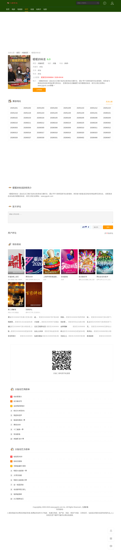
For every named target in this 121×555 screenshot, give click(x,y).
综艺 (26, 9)
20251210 (80, 108)
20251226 (67, 113)
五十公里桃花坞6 (99, 322)
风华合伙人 (99, 331)
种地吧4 (72, 331)
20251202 (27, 108)
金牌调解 (72, 326)
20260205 (80, 118)
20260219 (67, 123)
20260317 (40, 133)
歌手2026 (20, 331)
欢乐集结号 (83, 277)
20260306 (54, 128)
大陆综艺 (25, 53)
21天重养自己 (17, 499)
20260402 (80, 138)
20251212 (93, 108)
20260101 (107, 113)
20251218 (27, 113)
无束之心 (72, 336)
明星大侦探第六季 (18, 480)
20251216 (14, 113)
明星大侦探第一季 (18, 471)
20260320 (80, 133)
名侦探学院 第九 (18, 489)
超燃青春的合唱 (46, 317)
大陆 (54, 63)
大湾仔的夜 (16, 475)
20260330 (40, 138)
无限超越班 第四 (18, 466)
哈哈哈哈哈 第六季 (99, 317)
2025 (66, 63)
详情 (52, 85)
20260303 (14, 128)
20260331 (54, 138)
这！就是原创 (17, 485)
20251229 (80, 113)
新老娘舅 (99, 336)
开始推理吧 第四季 (20, 317)
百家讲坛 (29, 309)
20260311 (93, 128)
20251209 (67, 108)
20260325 (107, 133)
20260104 (40, 118)
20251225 (54, 113)
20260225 (80, 123)
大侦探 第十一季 (46, 322)
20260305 (40, 128)
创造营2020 (16, 457)
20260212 (40, 123)
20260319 (67, 133)
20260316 (27, 133)
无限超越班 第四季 (99, 326)
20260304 (27, 128)
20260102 (14, 118)
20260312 (107, 128)
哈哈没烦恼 (16, 461)
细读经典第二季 (17, 420)
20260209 (107, 118)
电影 (13, 9)
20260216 (54, 123)
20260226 (93, 123)
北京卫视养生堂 (46, 326)
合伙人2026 (46, 331)
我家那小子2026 (20, 322)
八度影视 (85, 507)
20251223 (40, 113)
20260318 (54, 133)
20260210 (14, 123)
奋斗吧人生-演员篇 (20, 326)
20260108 (67, 118)
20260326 (14, 138)
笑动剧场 (64, 277)
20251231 (93, 113)
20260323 (93, 133)
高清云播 (109, 102)
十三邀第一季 (17, 429)
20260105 (54, 118)
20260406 (93, 138)
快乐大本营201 (17, 411)
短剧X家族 (46, 336)
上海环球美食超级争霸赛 (52, 277)
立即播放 (39, 90)
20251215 (107, 108)
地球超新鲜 (16, 494)
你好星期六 (72, 322)
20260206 (93, 118)
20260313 (14, 133)
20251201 (14, 108)
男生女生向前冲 (102, 277)
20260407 (107, 138)
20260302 (107, 123)
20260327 (27, 138)
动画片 (38, 9)
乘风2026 (29, 277)
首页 (7, 9)
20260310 (80, 128)
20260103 (27, 118)
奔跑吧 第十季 (72, 317)
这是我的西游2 (17, 406)
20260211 (27, 123)
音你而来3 (20, 336)
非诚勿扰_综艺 (13, 277)
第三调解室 (12, 309)
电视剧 (19, 9)
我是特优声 (16, 415)
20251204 (54, 108)
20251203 (40, 108)
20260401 (67, 138)
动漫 (32, 9)
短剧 (45, 9)
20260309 (67, 128)
